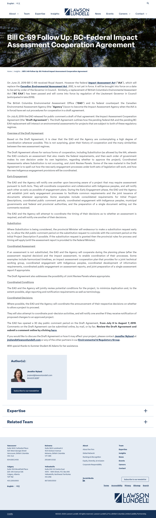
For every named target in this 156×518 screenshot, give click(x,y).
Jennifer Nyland (124, 336)
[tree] (78, 416)
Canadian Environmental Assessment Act (43, 86)
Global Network (89, 453)
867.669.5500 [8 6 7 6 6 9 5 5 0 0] (50, 480)
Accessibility (116, 485)
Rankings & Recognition (92, 457)
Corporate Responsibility (92, 464)
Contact (141, 13)
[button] (148, 3)
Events (109, 13)
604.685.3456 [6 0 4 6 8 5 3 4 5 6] (13, 459)
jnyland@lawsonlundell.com (24, 340)
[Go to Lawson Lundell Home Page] (132, 498)
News (98, 13)
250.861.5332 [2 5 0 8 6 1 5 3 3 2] (50, 459)
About (14, 13)
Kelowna (48, 445)
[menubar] (78, 11)
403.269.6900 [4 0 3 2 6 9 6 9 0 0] (13, 480)
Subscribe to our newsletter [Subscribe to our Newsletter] (135, 479)
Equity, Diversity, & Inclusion (93, 461)
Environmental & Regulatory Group (99, 340)
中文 (18, 3)
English (10, 3)
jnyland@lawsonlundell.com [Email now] (39, 375)
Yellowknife (50, 466)
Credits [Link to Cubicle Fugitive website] (10, 514)
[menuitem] (77, 11)
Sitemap (136, 485)
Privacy (128, 485)
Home (9, 71)
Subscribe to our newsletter (26, 390)
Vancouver (11, 445)
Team (27, 13)
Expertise (40, 13)
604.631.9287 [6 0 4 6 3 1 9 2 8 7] (33, 378)
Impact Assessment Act (101, 82)
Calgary (10, 466)
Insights (55, 13)
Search (146, 485)
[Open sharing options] (14, 60)
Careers (125, 13)
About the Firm (88, 449)
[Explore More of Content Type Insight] (11, 31)
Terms (106, 485)
